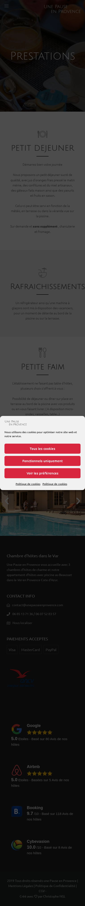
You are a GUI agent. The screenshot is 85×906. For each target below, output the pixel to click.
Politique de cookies (28, 484)
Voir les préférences (42, 473)
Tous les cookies (42, 448)
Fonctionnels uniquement (42, 461)
